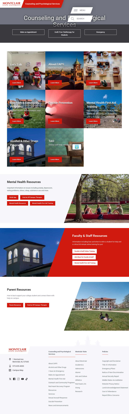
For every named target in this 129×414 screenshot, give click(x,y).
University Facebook (14, 379)
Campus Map (16, 370)
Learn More (16, 83)
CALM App (12, 197)
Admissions (79, 369)
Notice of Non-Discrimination (113, 372)
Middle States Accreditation (112, 380)
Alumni (77, 372)
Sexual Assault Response (57, 398)
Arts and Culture (81, 376)
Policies (105, 352)
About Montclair (81, 361)
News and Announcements (58, 405)
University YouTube (22, 379)
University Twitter (10, 379)
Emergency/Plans (108, 369)
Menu (121, 10)
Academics (79, 365)
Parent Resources (15, 305)
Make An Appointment (56, 375)
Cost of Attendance (109, 391)
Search (119, 19)
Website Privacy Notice (110, 384)
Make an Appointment (28, 32)
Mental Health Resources (17, 203)
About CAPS (52, 363)
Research (78, 391)
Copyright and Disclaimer (111, 361)
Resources (52, 390)
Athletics (78, 380)
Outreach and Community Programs (61, 383)
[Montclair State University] (11, 4)
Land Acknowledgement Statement (115, 388)
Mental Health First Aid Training (42, 203)
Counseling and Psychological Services (42, 4)
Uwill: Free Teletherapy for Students (64, 33)
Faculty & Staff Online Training (85, 251)
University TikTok (26, 379)
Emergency (100, 32)
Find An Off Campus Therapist (32, 197)
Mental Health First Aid (56, 379)
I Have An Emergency (56, 371)
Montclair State (81, 352)
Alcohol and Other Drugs (57, 367)
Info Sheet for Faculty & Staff (84, 257)
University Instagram (18, 379)
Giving (77, 388)
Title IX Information (109, 365)
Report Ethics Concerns (110, 395)
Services (51, 394)
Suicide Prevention (55, 401)
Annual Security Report (110, 376)
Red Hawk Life (80, 384)
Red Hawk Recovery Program (59, 386)
